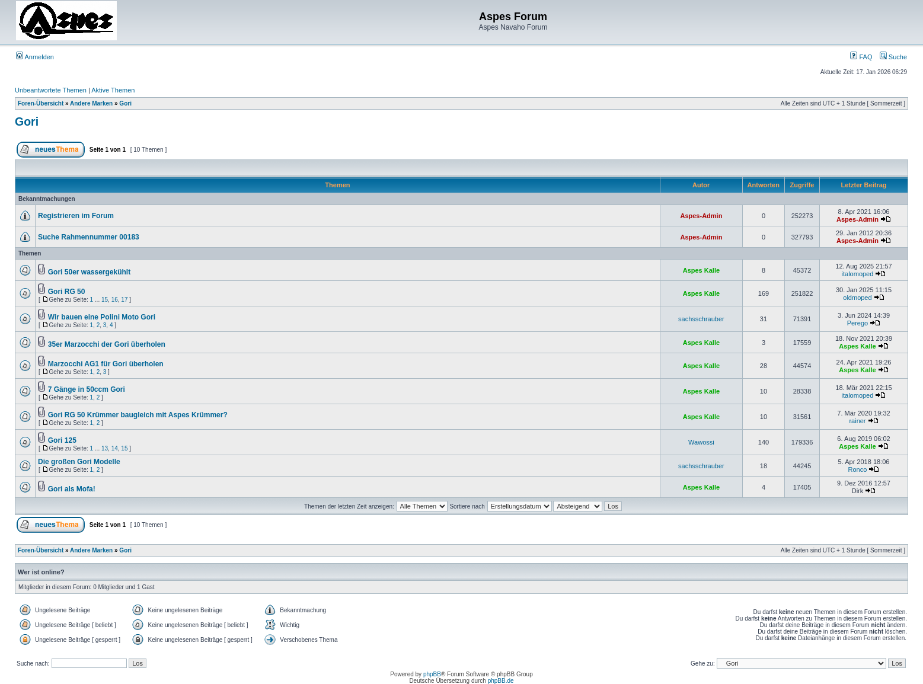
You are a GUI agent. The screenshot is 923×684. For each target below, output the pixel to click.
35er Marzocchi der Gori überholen (106, 344)
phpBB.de (501, 680)
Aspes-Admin (701, 215)
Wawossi (701, 442)
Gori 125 (62, 440)
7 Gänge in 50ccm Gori (86, 389)
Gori (125, 103)
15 (104, 299)
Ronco (857, 469)
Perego (857, 323)
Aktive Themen (113, 90)
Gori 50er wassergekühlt (89, 272)
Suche (893, 56)
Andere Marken (91, 103)
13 (104, 448)
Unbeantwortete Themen (51, 90)
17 (124, 299)
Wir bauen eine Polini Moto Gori (101, 317)
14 (114, 448)
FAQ (861, 56)
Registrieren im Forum (76, 216)
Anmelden (35, 56)
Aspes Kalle (701, 270)
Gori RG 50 (66, 291)
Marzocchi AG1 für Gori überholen (106, 364)
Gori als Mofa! (71, 489)
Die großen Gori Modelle (79, 462)
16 (114, 299)
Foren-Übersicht (40, 103)
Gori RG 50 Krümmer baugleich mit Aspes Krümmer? (138, 415)
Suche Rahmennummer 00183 (88, 237)
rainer (857, 420)
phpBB (432, 674)
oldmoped (857, 297)
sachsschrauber (701, 318)
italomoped (858, 273)
